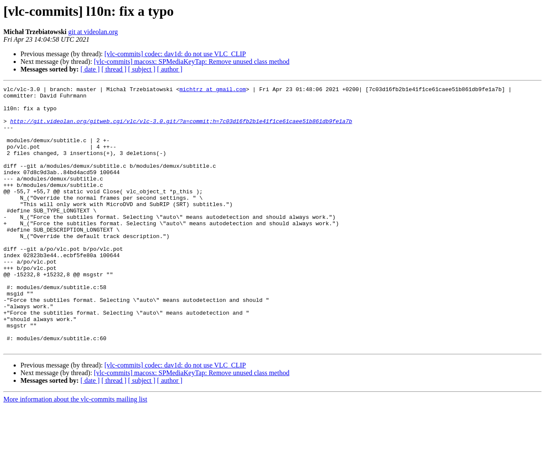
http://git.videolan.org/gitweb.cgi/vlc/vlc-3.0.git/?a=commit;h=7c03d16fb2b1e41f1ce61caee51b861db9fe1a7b (181, 128)
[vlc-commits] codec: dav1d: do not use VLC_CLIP (175, 53)
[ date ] (90, 69)
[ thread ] (113, 69)
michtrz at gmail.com (212, 90)
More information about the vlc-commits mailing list (75, 451)
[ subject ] (141, 69)
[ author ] (170, 69)
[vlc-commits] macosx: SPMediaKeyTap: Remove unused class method (191, 61)
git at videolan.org (93, 31)
